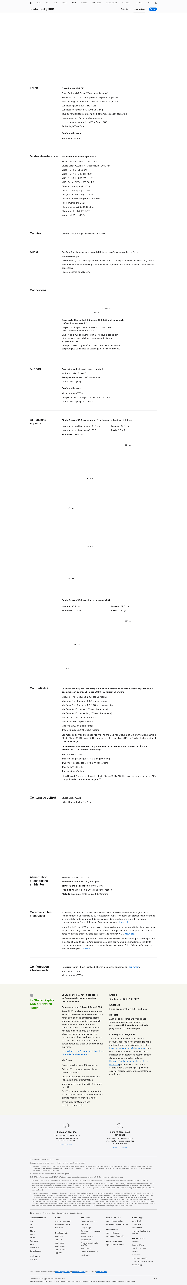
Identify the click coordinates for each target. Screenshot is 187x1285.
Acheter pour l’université (115, 1236)
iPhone (32, 1231)
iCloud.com (59, 1228)
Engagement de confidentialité (41, 1281)
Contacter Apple (137, 1265)
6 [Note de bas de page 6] (147, 1009)
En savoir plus (66, 1145)
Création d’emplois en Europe (142, 1262)
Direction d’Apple (138, 1245)
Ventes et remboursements (100, 1281)
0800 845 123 (101, 1272)
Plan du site (130, 1281)
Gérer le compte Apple (63, 1221)
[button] (149, 3)
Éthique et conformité (139, 1258)
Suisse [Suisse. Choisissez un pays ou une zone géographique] (154, 1279)
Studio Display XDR (42, 9)
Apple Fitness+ (60, 1250)
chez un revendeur (78, 1272)
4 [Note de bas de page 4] (78, 1001)
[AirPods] (84, 3)
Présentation (125, 9)
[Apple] (31, 3)
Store (32, 1221)
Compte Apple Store (62, 1224)
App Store (58, 1253)
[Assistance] (139, 3)
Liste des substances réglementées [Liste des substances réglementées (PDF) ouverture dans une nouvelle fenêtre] (127, 1048)
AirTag (32, 1244)
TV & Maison (34, 1241)
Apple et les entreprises (114, 1221)
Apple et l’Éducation (113, 1233)
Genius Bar (85, 1224)
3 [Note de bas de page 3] (100, 749)
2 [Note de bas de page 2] (124, 430)
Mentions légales (118, 1281)
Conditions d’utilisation (80, 1281)
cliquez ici (123, 922)
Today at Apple (86, 1228)
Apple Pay (33, 1259)
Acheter (153, 9)
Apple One (59, 1236)
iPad (31, 1228)
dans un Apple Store (62, 1272)
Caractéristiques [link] (139, 9)
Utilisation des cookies (62, 1281)
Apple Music (59, 1243)
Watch (32, 1234)
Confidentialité (137, 1228)
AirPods (32, 1238)
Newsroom (135, 1242)
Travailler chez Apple (139, 1248)
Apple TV (58, 1240)
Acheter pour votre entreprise (117, 1224)
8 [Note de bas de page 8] (134, 1034)
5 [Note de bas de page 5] (138, 999)
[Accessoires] (126, 3)
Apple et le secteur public (115, 1245)
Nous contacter (119, 1148)
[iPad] (55, 3)
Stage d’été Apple (87, 1236)
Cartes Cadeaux (35, 1251)
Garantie (135, 1252)
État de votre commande (89, 1252)
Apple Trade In (86, 1248)
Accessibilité (136, 1221)
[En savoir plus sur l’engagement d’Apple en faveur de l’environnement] (84, 1053)
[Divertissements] (111, 3)
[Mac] (47, 3)
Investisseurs (136, 1255)
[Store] (39, 3)
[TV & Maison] (96, 3)
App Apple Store (86, 1240)
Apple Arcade (60, 1246)
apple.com (134, 967)
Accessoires (34, 1248)
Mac (31, 1224)
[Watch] (74, 3)
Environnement (137, 1224)
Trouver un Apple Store (89, 1221)
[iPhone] (64, 3)
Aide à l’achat (85, 1255)
